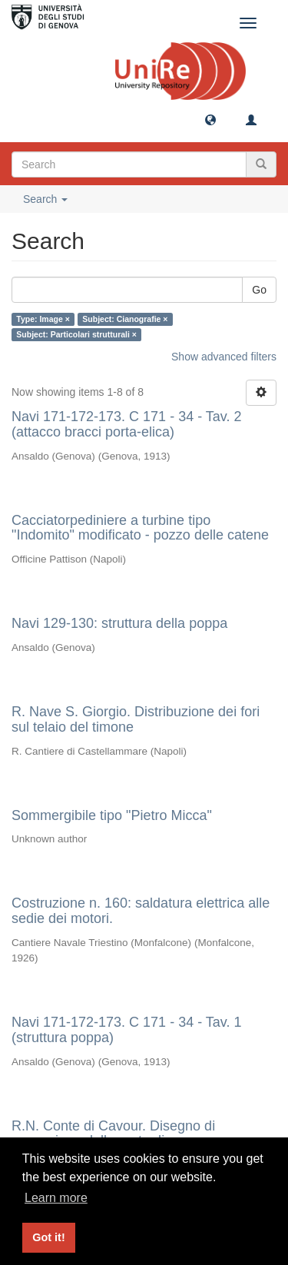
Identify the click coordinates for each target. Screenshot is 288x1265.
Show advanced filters (223, 356)
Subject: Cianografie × (124, 319)
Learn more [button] (56, 1197)
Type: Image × (43, 319)
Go (259, 290)
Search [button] (45, 199)
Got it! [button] (48, 1237)
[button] (210, 119)
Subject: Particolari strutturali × (76, 334)
